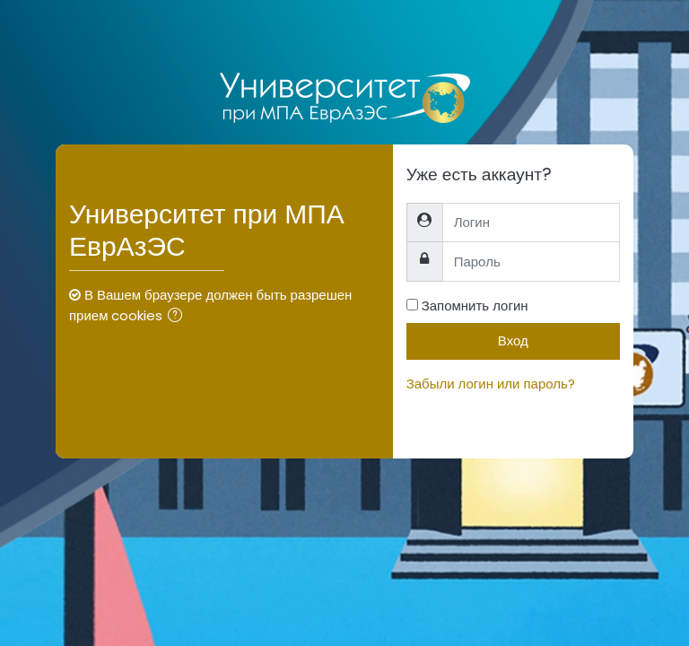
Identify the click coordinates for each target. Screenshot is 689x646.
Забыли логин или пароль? (490, 383)
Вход (513, 340)
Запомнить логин (475, 305)
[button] (178, 317)
